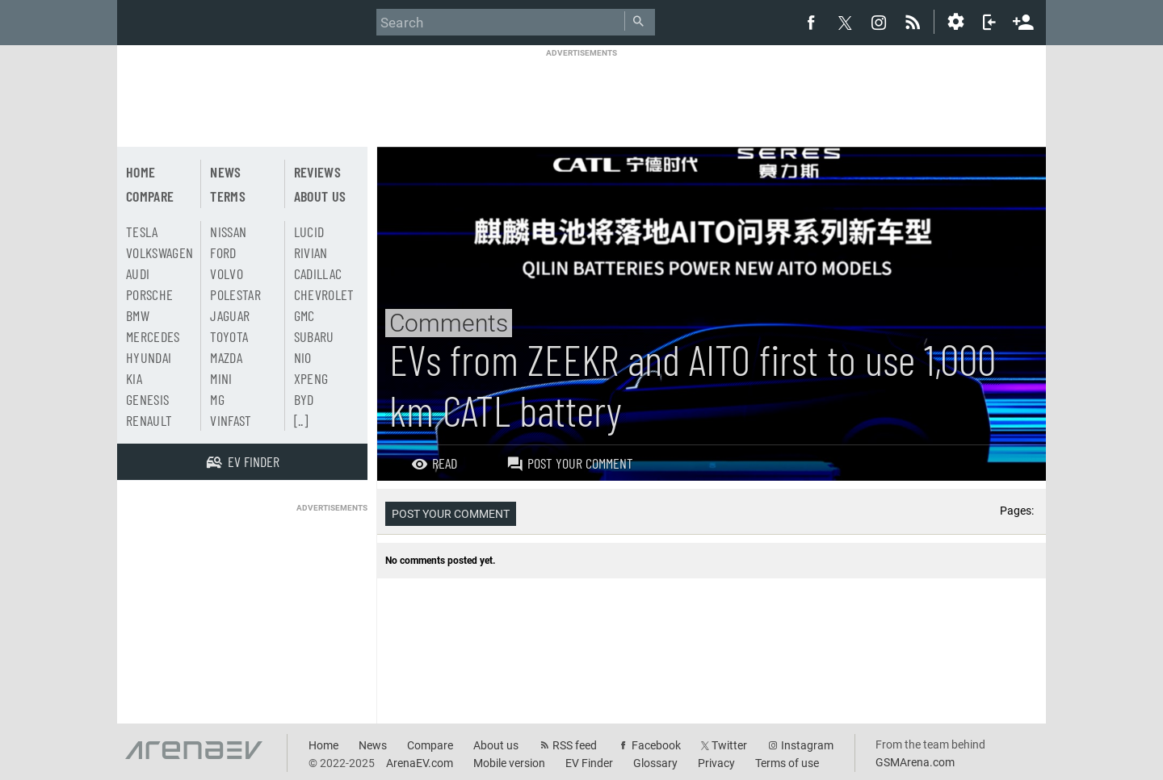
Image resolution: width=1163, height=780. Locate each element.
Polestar (235, 294)
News (225, 172)
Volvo (226, 273)
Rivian (311, 252)
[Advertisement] (581, 94)
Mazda (226, 357)
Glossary (655, 763)
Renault (149, 420)
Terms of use (787, 763)
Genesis (147, 399)
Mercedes (153, 336)
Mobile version (509, 763)
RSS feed (574, 745)
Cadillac (318, 273)
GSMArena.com (915, 762)
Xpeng (311, 378)
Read (434, 463)
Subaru (314, 336)
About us (320, 196)
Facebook (656, 745)
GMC (304, 315)
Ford (223, 252)
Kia (134, 378)
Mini (221, 378)
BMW (137, 315)
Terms (228, 196)
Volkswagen (160, 252)
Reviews (317, 172)
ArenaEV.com (419, 763)
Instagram (807, 745)
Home (140, 172)
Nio (303, 357)
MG (217, 399)
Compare (150, 196)
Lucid (309, 231)
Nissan (228, 231)
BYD (304, 399)
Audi (137, 273)
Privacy (716, 763)
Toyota (229, 336)
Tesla (142, 231)
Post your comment (569, 463)
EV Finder (589, 763)
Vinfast (230, 420)
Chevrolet (324, 294)
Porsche (149, 294)
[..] (301, 420)
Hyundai (148, 357)
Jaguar (230, 315)
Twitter (729, 745)
